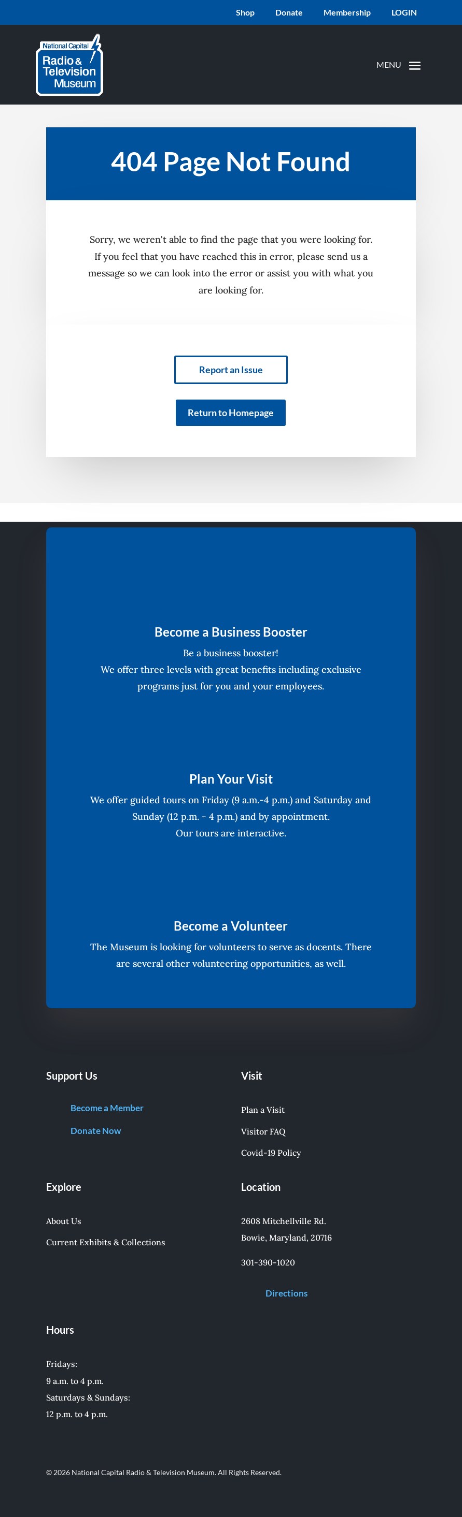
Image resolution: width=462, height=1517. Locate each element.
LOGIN (404, 13)
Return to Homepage (231, 412)
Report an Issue (231, 369)
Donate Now (96, 1130)
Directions (286, 1293)
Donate (289, 13)
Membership (347, 13)
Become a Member (107, 1107)
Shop (245, 13)
